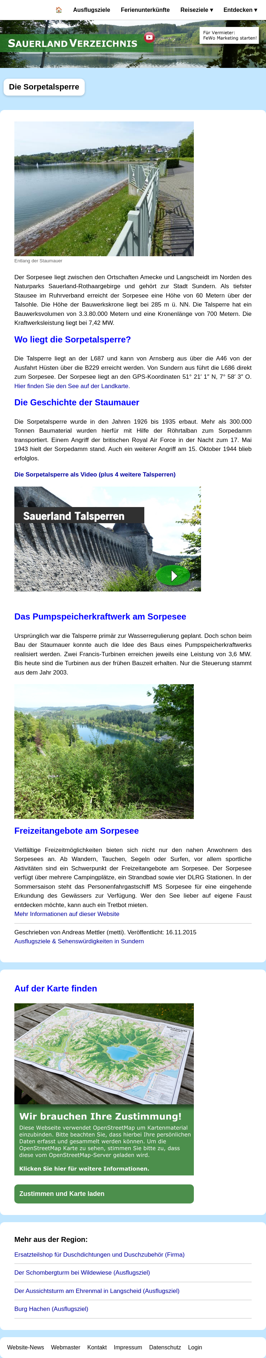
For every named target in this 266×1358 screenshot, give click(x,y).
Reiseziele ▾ (197, 10)
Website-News (25, 1347)
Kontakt (97, 1347)
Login (195, 1347)
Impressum (128, 1347)
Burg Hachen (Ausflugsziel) (51, 1309)
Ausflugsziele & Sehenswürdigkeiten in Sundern (79, 941)
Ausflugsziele (91, 10)
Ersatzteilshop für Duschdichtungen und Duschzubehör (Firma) (99, 1254)
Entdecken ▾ (240, 10)
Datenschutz (165, 1347)
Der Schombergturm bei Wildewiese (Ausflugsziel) (82, 1272)
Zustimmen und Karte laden (61, 1193)
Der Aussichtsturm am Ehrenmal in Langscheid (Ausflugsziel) (96, 1291)
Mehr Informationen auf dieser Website (67, 914)
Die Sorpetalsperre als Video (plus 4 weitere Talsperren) (95, 474)
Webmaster (65, 1347)
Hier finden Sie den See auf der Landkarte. (72, 386)
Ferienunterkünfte (145, 10)
